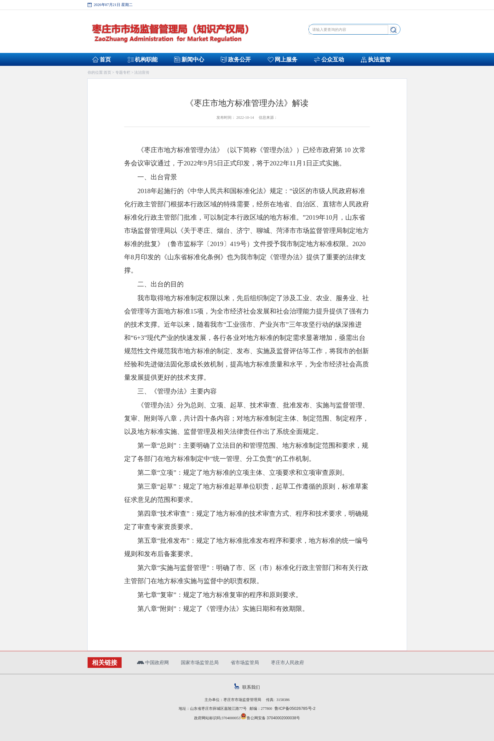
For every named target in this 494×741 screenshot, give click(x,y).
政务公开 (239, 59)
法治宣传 (141, 72)
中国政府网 (153, 662)
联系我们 (247, 687)
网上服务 (286, 59)
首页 (105, 59)
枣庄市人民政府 (287, 662)
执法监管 (379, 59)
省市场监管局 (245, 662)
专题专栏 (122, 72)
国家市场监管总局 (200, 662)
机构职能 (146, 59)
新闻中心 (192, 59)
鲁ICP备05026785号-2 (293, 708)
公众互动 (332, 59)
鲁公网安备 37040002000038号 (270, 718)
